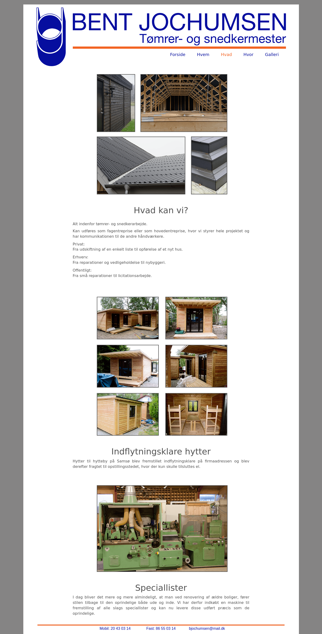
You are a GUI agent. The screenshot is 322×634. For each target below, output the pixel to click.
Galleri (272, 54)
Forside (177, 54)
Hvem (203, 54)
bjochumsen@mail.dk (207, 628)
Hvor (248, 54)
